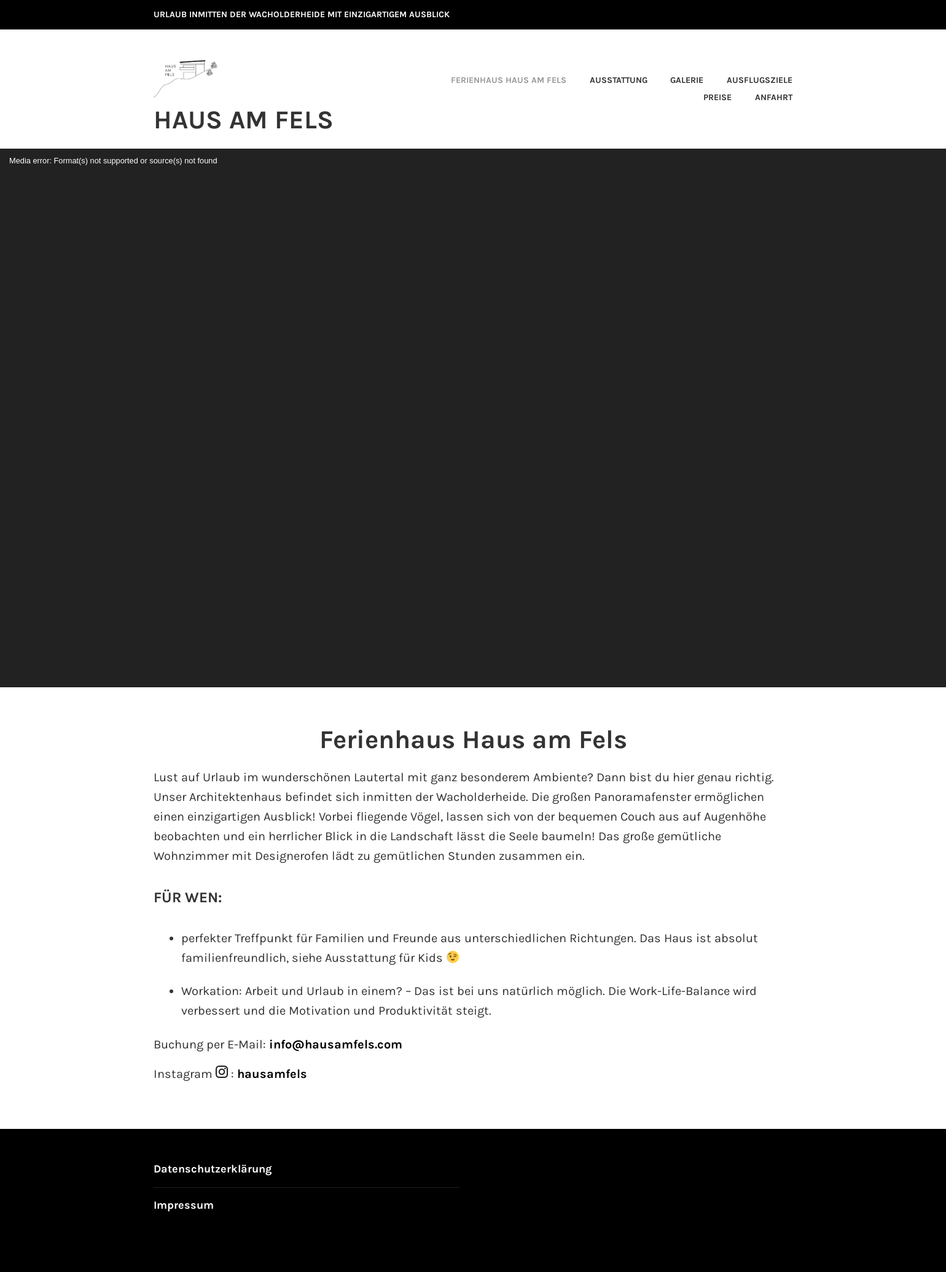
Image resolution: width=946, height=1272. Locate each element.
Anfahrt (773, 97)
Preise (717, 97)
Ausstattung (618, 80)
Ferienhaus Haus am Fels (508, 80)
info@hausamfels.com (335, 1044)
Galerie (686, 80)
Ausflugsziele (759, 80)
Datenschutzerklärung (213, 1169)
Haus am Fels (244, 119)
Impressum (184, 1205)
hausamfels (272, 1074)
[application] (473, 418)
